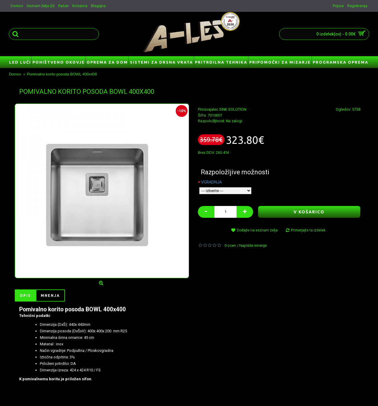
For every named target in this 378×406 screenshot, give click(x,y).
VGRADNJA (211, 182)
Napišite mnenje (253, 245)
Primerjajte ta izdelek (308, 230)
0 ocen (230, 245)
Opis (25, 295)
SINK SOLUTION (232, 109)
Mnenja (50, 295)
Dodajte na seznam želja (257, 230)
